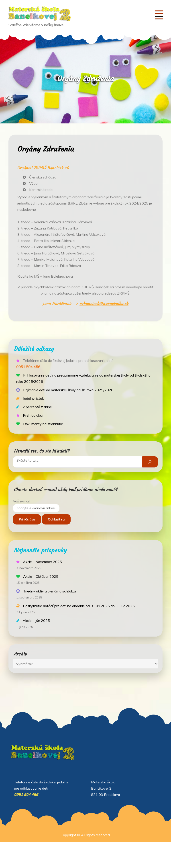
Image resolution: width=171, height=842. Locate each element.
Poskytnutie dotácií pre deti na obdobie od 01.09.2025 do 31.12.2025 (79, 606)
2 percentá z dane (37, 407)
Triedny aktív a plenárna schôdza (49, 591)
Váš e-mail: (21, 501)
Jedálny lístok (33, 398)
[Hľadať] (150, 461)
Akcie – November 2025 (42, 561)
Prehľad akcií (33, 415)
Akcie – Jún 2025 (36, 620)
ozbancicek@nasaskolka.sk (103, 303)
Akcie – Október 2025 (40, 576)
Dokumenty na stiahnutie (43, 424)
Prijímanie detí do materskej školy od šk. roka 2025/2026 (68, 390)
